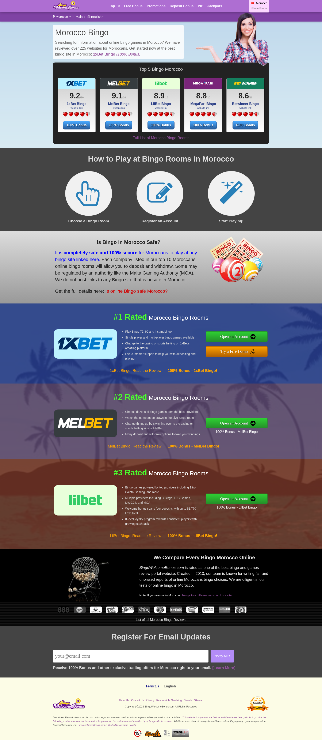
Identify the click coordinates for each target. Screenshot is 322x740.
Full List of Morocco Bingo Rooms (161, 138)
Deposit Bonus (181, 6)
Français (152, 686)
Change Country (259, 8)
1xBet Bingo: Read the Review (135, 371)
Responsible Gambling (169, 700)
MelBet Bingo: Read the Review (134, 446)
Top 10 (114, 6)
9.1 (117, 95)
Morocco (62, 16)
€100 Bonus (245, 125)
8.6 (243, 95)
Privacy (150, 700)
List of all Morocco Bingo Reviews (161, 620)
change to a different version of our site (206, 595)
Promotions (156, 6)
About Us (124, 700)
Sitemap (198, 700)
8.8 (201, 95)
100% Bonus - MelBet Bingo (236, 432)
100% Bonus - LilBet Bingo (236, 507)
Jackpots (214, 6)
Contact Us (137, 700)
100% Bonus (76, 125)
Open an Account (234, 336)
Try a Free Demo (234, 351)
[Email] (130, 656)
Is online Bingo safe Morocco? (136, 291)
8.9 (159, 95)
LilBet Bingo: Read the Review (135, 536)
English (96, 16)
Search (188, 700)
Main (79, 16)
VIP (200, 6)
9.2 (75, 95)
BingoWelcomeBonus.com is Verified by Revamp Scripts (107, 725)
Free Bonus (133, 6)
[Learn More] (223, 668)
